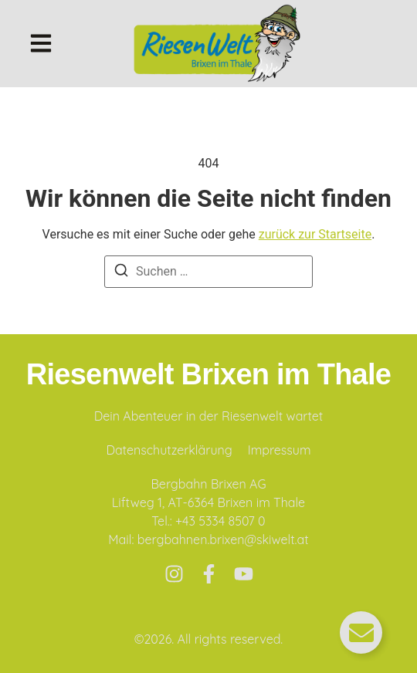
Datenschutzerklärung (169, 450)
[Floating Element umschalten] (361, 632)
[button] (41, 43)
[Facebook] (209, 573)
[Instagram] (174, 573)
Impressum (279, 450)
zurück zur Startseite (315, 234)
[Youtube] (243, 573)
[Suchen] (121, 272)
